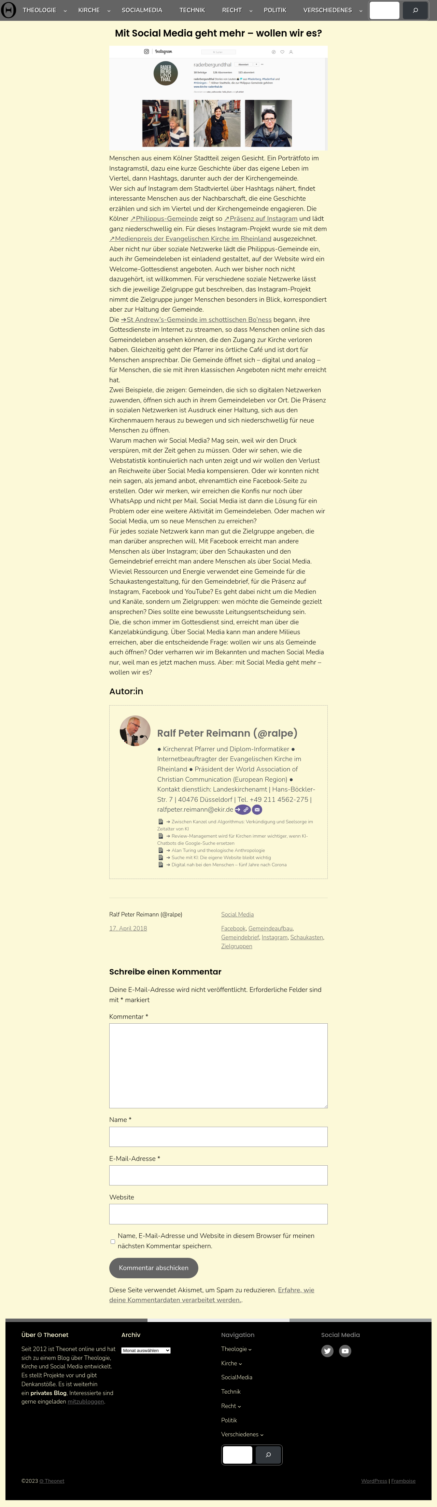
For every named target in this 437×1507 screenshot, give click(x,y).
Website (121, 1197)
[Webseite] (243, 810)
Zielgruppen (236, 946)
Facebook (233, 929)
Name (120, 1119)
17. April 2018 (128, 929)
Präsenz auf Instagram (263, 218)
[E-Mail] (257, 810)
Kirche (89, 10)
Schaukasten (306, 937)
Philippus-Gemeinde (167, 218)
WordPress (374, 1481)
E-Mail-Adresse (134, 1158)
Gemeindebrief (240, 937)
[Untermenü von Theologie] (65, 10)
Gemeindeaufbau (271, 929)
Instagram (275, 937)
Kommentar (129, 1016)
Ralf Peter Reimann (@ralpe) (227, 733)
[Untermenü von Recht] (251, 10)
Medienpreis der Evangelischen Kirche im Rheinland (193, 238)
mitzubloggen (86, 1402)
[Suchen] (415, 10)
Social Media (237, 915)
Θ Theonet (51, 1481)
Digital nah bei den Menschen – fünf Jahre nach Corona (228, 865)
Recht (232, 10)
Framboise (403, 1481)
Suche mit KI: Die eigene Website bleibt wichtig (220, 857)
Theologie (39, 10)
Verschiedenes (328, 10)
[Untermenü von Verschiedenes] (361, 10)
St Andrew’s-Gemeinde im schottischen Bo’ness (199, 319)
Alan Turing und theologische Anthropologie (217, 850)
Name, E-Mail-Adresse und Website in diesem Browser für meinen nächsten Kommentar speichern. (216, 1241)
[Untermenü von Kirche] (109, 10)
